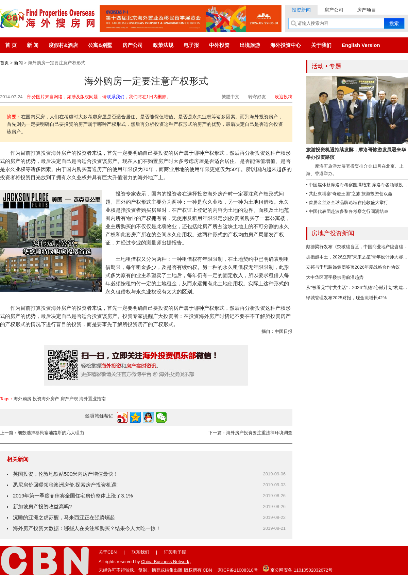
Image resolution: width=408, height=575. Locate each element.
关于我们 (321, 45)
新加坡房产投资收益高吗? (42, 506)
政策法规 (163, 45)
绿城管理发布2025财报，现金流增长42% (346, 297)
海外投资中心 (285, 45)
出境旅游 (250, 45)
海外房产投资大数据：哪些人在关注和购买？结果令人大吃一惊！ (87, 528)
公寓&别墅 (100, 45)
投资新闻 (301, 10)
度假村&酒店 (63, 45)
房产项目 (366, 10)
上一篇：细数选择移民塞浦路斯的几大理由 (42, 432)
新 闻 (32, 45)
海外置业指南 (92, 398)
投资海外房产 (46, 398)
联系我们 (115, 96)
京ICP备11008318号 (238, 570)
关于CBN (108, 552)
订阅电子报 (175, 552)
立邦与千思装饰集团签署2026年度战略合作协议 (353, 267)
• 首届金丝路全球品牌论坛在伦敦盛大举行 (347, 202)
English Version (361, 45)
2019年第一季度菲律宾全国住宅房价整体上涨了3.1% (73, 495)
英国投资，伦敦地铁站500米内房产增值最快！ (65, 474)
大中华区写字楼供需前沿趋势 (334, 277)
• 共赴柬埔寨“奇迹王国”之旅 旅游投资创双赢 (349, 193)
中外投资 (219, 45)
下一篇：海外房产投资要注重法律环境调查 (250, 432)
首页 (4, 62)
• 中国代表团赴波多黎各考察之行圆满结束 (347, 211)
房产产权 (69, 398)
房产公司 (333, 10)
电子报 (191, 45)
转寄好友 (257, 96)
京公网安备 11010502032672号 (297, 568)
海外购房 (22, 398)
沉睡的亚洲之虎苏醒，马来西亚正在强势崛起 (64, 517)
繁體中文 (230, 96)
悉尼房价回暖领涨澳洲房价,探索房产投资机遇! (65, 485)
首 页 (11, 45)
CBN (207, 570)
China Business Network (165, 561)
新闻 (18, 62)
